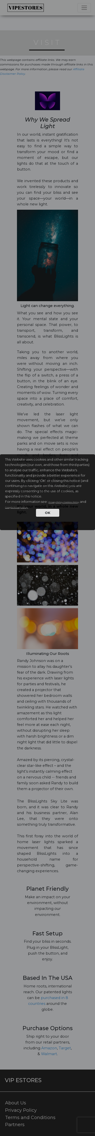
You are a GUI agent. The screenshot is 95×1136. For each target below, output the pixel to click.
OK (47, 513)
